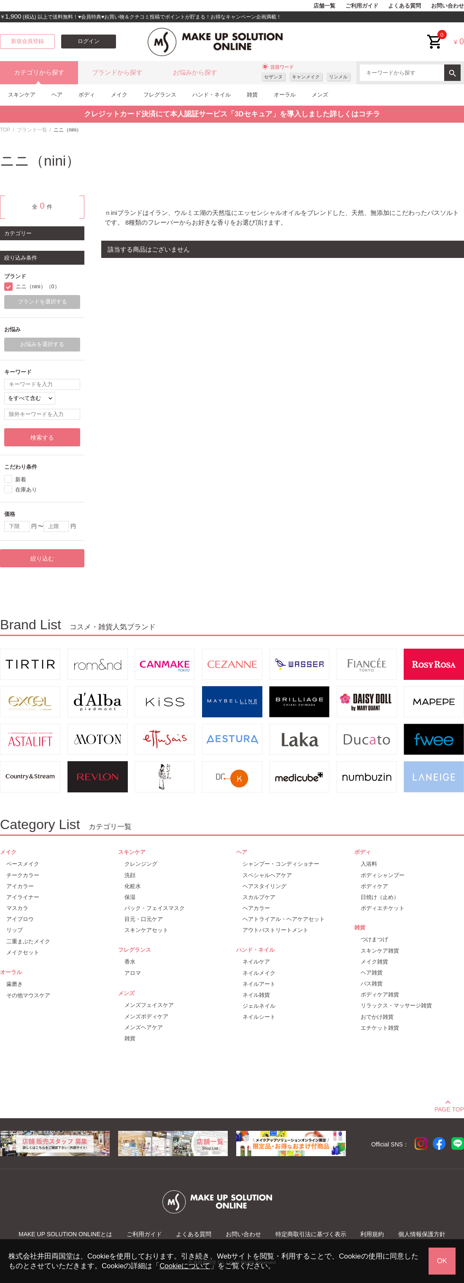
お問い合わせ (447, 6)
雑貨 (252, 94)
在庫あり (26, 489)
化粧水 (132, 886)
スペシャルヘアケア (267, 875)
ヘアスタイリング (264, 886)
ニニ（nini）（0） (38, 287)
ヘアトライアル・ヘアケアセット (284, 919)
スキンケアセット (146, 930)
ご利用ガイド (361, 6)
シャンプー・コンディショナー (281, 864)
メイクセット (22, 952)
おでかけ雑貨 (377, 1017)
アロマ (132, 973)
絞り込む (42, 558)
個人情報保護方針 (421, 1234)
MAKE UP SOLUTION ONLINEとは (65, 1234)
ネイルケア (256, 961)
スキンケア (21, 94)
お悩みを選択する (42, 344)
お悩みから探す (195, 72)
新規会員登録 (27, 41)
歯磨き (14, 984)
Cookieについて (184, 1266)
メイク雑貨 (374, 961)
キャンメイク (306, 76)
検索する (42, 437)
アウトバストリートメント (275, 930)
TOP (5, 130)
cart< (434, 35)
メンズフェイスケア (149, 1005)
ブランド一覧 (32, 130)
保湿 (129, 897)
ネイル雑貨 (256, 995)
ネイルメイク (259, 973)
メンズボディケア (146, 1016)
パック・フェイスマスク (154, 908)
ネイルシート (259, 1017)
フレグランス (159, 94)
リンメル (338, 76)
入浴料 (369, 864)
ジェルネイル (259, 1006)
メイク (119, 94)
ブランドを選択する (42, 302)
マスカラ (17, 908)
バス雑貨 (372, 983)
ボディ (86, 94)
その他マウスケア (28, 995)
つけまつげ (374, 939)
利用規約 (372, 1234)
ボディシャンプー (383, 875)
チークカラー (22, 875)
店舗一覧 (324, 6)
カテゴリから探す (39, 72)
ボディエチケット (383, 908)
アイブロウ (20, 919)
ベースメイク (22, 864)
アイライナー (22, 897)
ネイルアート (259, 984)
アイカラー (20, 886)
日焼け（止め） (380, 897)
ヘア (56, 94)
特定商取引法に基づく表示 (310, 1234)
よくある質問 (404, 6)
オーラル (285, 94)
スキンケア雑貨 (380, 950)
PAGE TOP (449, 1108)
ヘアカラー (256, 908)
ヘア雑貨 (372, 972)
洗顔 (129, 875)
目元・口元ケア (143, 919)
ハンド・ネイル (211, 94)
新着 (20, 479)
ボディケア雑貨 (380, 994)
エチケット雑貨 (380, 1028)
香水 (129, 961)
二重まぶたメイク (28, 941)
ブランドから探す (117, 72)
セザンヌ (273, 76)
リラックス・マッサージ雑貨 (396, 1005)
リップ (14, 930)
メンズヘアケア (143, 1027)
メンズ (320, 94)
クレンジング (140, 864)
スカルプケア (259, 897)
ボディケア (374, 886)
